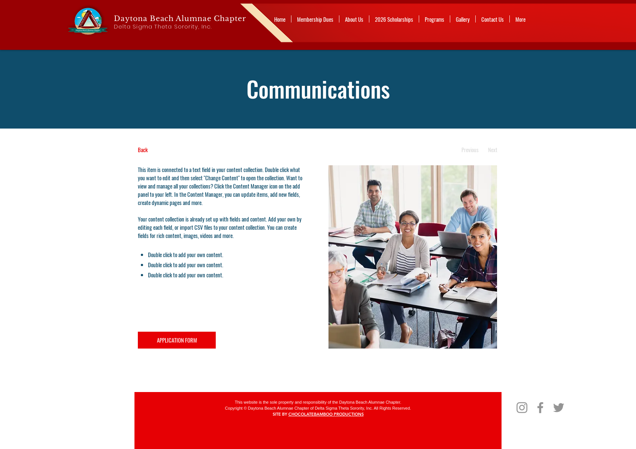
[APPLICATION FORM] (177, 340)
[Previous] (470, 150)
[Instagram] (522, 407)
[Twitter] (558, 407)
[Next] (493, 150)
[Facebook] (540, 407)
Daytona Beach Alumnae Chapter (180, 18)
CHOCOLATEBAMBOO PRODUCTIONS (326, 414)
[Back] (166, 150)
